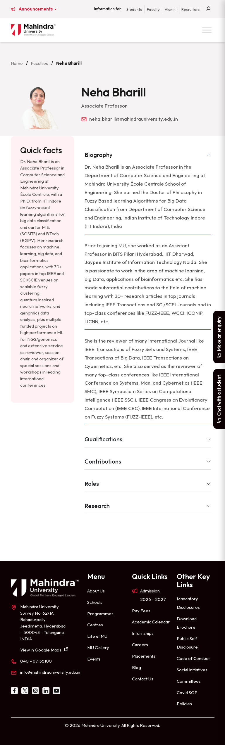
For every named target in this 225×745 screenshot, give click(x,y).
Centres (95, 625)
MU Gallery (98, 647)
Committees (189, 681)
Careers (140, 644)
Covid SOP (187, 692)
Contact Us (142, 679)
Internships (143, 633)
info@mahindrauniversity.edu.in (50, 672)
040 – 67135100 (36, 661)
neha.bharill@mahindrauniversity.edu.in (133, 119)
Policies (184, 703)
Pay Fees (141, 610)
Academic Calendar (151, 622)
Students (134, 9)
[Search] (208, 9)
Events (94, 659)
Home (17, 63)
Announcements (36, 9)
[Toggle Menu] (207, 30)
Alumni (170, 9)
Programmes (100, 613)
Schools (94, 602)
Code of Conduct (193, 658)
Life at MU (97, 636)
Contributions (103, 461)
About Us (96, 591)
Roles (92, 483)
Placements (143, 656)
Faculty (153, 9)
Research (97, 505)
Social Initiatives (192, 670)
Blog (136, 667)
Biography (98, 154)
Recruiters (190, 9)
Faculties (39, 63)
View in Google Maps (40, 650)
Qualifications (103, 439)
